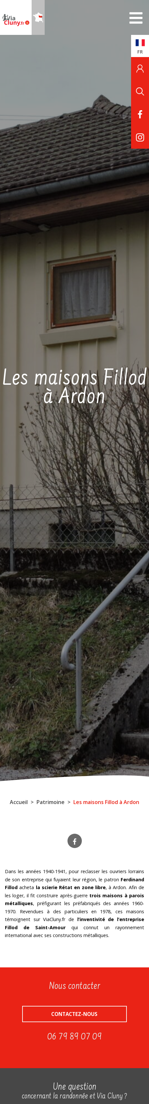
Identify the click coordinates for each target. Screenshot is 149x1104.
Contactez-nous (74, 1014)
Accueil (19, 802)
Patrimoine (51, 802)
